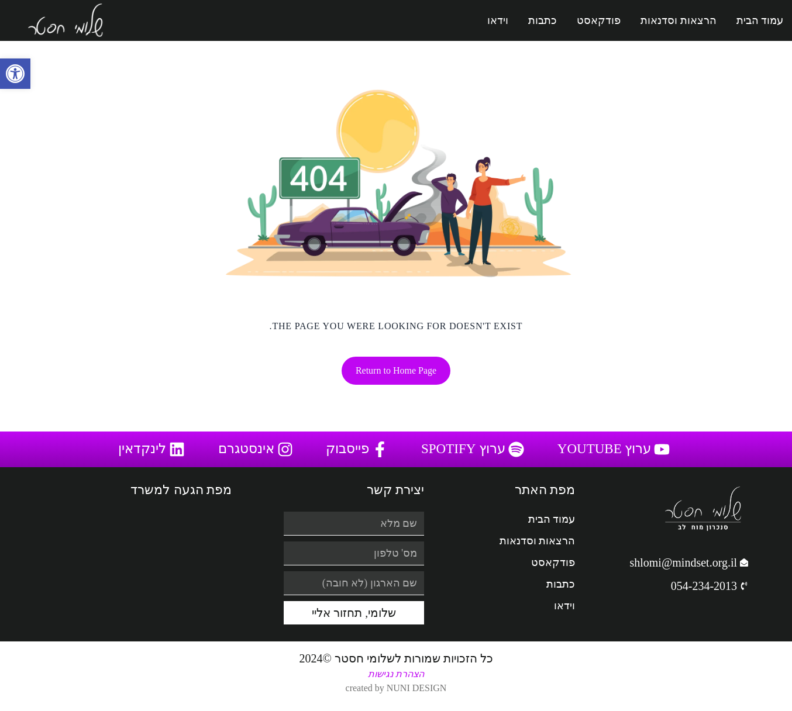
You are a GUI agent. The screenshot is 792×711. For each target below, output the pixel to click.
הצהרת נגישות (396, 674)
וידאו (497, 20)
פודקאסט (599, 20)
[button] (15, 73)
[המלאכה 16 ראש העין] (137, 567)
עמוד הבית (760, 20)
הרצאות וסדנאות (679, 20)
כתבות (542, 20)
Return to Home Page (396, 370)
